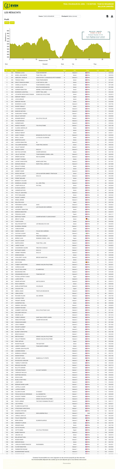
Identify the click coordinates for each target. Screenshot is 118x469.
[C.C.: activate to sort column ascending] (98, 70)
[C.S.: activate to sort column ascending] (105, 70)
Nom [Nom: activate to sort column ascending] (16, 70)
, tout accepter (54, 463)
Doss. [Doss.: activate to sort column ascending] (12, 70)
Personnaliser (67, 463)
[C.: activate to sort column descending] (7, 70)
